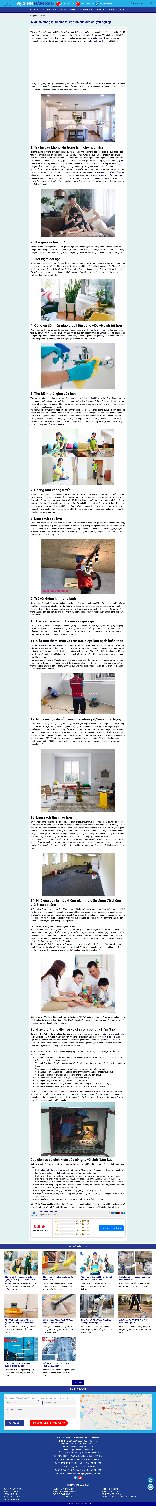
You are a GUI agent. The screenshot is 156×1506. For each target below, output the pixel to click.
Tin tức (110, 10)
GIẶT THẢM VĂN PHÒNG (13, 1489)
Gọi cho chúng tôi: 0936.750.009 (49, 1423)
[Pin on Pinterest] (120, 1213)
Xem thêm (78, 1382)
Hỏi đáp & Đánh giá (111, 1227)
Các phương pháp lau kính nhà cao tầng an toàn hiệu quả (20, 1364)
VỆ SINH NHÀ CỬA (11, 1494)
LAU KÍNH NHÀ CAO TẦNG (63, 1489)
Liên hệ (120, 10)
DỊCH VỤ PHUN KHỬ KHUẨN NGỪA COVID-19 (119, 1497)
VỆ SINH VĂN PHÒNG (12, 1491)
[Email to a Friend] (117, 1213)
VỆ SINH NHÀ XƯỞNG (110, 1489)
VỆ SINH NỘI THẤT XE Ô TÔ (14, 1497)
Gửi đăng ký (15, 1423)
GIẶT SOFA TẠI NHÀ (11, 1499)
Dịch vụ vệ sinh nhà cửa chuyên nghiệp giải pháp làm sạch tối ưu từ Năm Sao (20, 1279)
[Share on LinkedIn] (123, 1213)
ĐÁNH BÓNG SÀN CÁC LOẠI (112, 1494)
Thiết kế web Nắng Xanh (86, 1504)
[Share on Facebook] (111, 1213)
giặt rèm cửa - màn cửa (111, 175)
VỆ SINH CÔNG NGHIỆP (111, 1491)
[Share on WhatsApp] (108, 1213)
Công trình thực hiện (93, 10)
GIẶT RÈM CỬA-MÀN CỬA (62, 1497)
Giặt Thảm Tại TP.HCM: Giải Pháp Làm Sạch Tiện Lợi (133, 1321)
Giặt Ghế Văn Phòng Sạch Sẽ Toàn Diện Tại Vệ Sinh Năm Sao (58, 1321)
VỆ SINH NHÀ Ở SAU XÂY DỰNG (65, 1491)
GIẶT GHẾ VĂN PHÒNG (61, 1494)
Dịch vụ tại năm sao (68, 10)
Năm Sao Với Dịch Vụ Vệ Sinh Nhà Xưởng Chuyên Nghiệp (96, 1321)
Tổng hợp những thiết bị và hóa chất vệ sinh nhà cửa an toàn (96, 1278)
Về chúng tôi (50, 10)
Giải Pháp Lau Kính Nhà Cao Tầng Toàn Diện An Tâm (57, 1364)
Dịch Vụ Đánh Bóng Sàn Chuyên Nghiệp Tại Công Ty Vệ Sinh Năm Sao (19, 1322)
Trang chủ (35, 10)
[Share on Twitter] (114, 1213)
